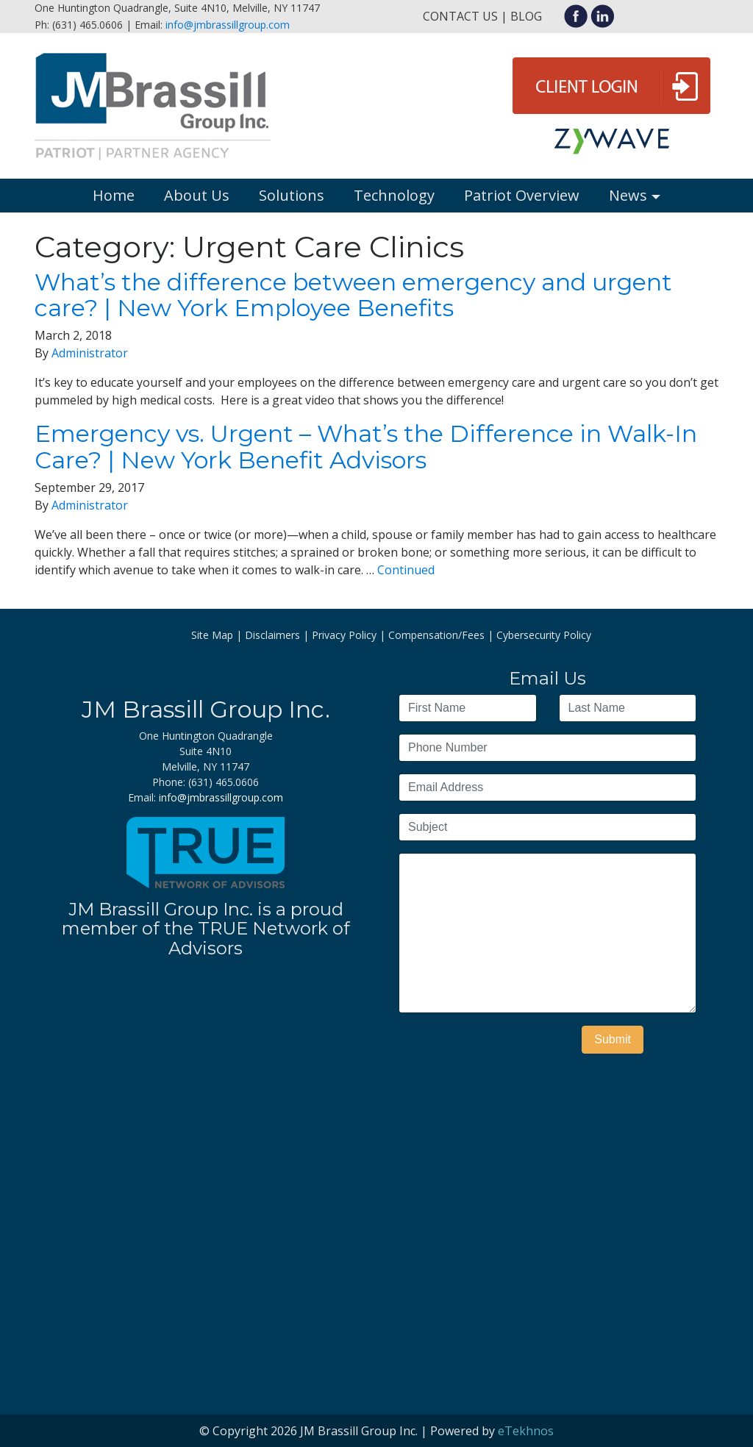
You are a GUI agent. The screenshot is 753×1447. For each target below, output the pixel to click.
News (628, 195)
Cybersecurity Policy (543, 635)
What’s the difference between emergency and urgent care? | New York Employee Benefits (353, 295)
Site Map (212, 635)
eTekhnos (526, 1431)
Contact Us (460, 16)
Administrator (89, 353)
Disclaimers (272, 635)
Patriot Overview (521, 195)
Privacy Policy (344, 635)
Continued (406, 570)
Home (114, 195)
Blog (526, 16)
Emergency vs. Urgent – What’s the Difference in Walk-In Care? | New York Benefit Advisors (366, 446)
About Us (196, 195)
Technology (394, 195)
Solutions (291, 195)
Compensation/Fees (436, 635)
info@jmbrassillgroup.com (227, 25)
